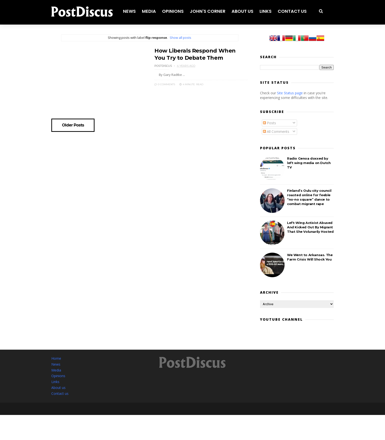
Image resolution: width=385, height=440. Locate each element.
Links (266, 11)
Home (56, 358)
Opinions (173, 11)
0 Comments (164, 84)
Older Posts (73, 125)
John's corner (207, 11)
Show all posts (180, 37)
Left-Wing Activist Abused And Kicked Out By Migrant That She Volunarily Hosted (310, 227)
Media (149, 11)
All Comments (276, 131)
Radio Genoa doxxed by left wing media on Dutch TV (308, 162)
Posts (269, 123)
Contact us (292, 11)
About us (242, 11)
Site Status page (290, 93)
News (129, 11)
